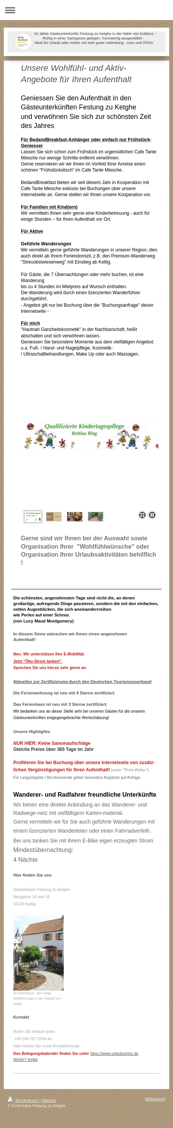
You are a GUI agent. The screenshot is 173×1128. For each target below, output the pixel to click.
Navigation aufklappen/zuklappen (86, 10)
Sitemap (49, 1100)
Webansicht (155, 1099)
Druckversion (23, 1100)
